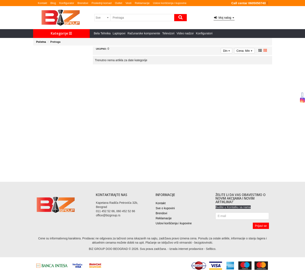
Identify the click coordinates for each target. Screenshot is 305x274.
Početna (41, 41)
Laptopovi (119, 33)
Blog (53, 3)
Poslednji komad (102, 3)
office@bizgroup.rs (108, 215)
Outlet (118, 3)
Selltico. (211, 249)
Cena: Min (244, 50)
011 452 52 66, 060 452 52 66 (115, 211)
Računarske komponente (143, 33)
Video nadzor (185, 33)
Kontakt (42, 3)
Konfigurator (66, 3)
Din (226, 50)
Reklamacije (142, 3)
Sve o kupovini (165, 208)
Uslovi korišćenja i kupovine (170, 3)
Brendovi (82, 3)
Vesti (128, 3)
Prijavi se (261, 225)
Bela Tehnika (102, 33)
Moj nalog (224, 17)
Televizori (168, 33)
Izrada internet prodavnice (186, 249)
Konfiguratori (204, 33)
